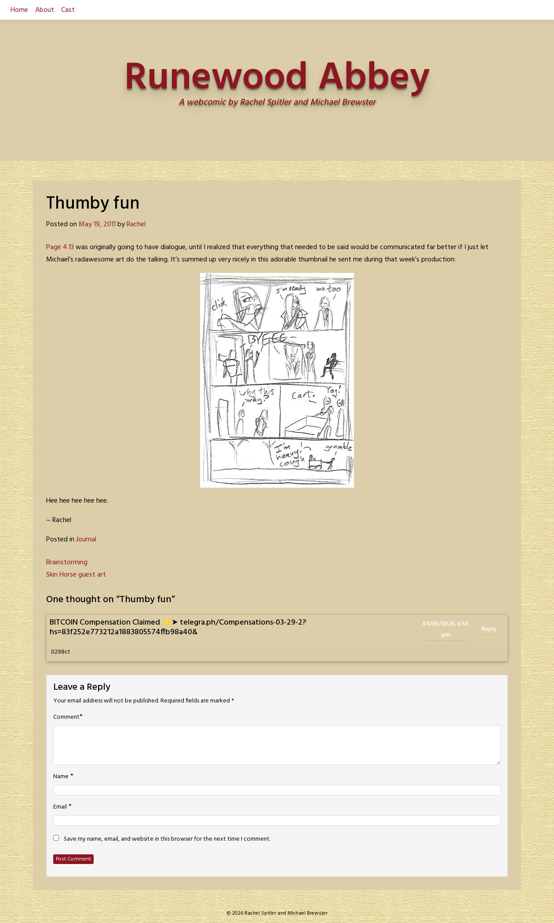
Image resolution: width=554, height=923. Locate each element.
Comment (66, 717)
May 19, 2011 (97, 224)
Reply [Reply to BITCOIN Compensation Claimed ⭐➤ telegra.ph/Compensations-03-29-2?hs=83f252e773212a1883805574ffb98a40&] (488, 629)
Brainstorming (66, 562)
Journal (86, 539)
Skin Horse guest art (76, 575)
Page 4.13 (60, 247)
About (44, 10)
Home (19, 10)
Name (61, 776)
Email (60, 807)
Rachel (136, 224)
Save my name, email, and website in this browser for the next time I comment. (167, 839)
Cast (68, 10)
